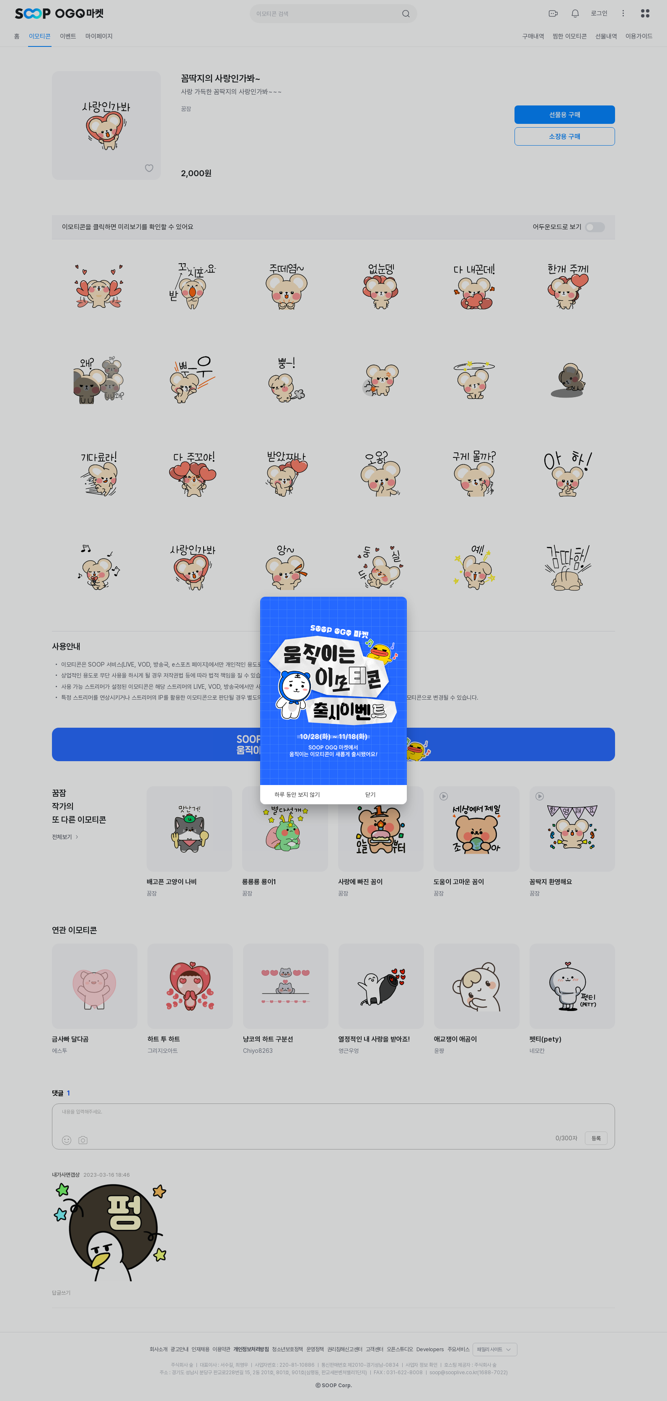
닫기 (370, 794)
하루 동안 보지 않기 (297, 794)
